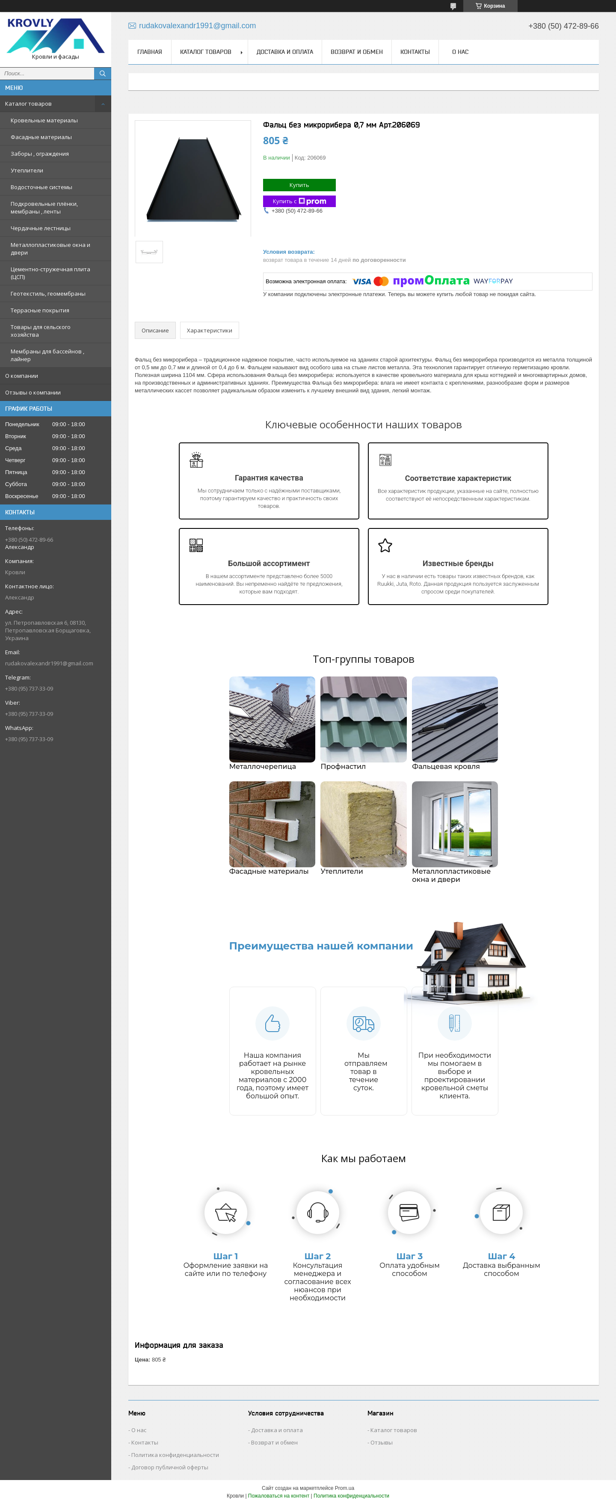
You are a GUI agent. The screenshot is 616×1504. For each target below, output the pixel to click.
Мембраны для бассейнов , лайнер (47, 355)
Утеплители (27, 170)
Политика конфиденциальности (175, 1455)
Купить (299, 185)
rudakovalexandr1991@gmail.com (49, 663)
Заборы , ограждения (40, 153)
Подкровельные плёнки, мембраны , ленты (44, 207)
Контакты (415, 51)
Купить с (299, 201)
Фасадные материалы (41, 137)
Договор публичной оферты (169, 1467)
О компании (21, 376)
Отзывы (381, 1442)
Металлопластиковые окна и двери (50, 248)
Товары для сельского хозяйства (41, 330)
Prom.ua (344, 1488)
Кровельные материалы (44, 120)
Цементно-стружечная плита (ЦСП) (50, 273)
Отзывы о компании (33, 392)
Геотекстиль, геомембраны (48, 293)
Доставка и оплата (285, 51)
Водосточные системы (41, 187)
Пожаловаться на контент (278, 1496)
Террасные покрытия (40, 310)
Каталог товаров (28, 103)
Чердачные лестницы (41, 228)
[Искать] (102, 73)
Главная (149, 51)
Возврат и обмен (357, 51)
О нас (460, 51)
